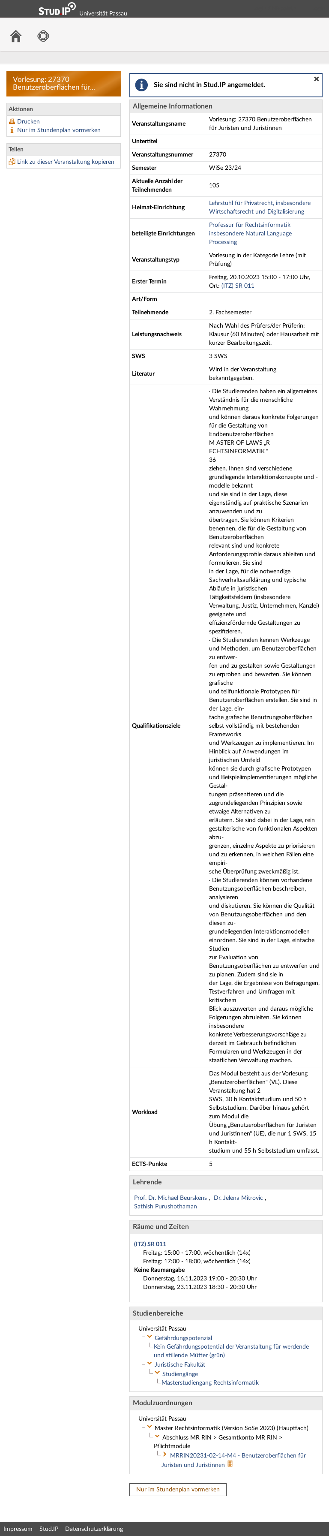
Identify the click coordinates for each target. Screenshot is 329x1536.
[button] (316, 78)
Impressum (18, 1529)
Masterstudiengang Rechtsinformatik (210, 1383)
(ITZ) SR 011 (237, 286)
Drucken (28, 122)
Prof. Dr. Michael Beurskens (171, 1198)
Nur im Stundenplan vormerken (59, 130)
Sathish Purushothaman (165, 1207)
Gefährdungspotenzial (183, 1338)
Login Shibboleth (274, 9)
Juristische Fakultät (180, 1365)
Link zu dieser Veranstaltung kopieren (65, 162)
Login (319, 9)
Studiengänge (180, 1374)
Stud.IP (48, 1529)
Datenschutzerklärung (94, 1529)
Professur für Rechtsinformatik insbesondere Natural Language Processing (250, 233)
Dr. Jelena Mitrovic (239, 1198)
